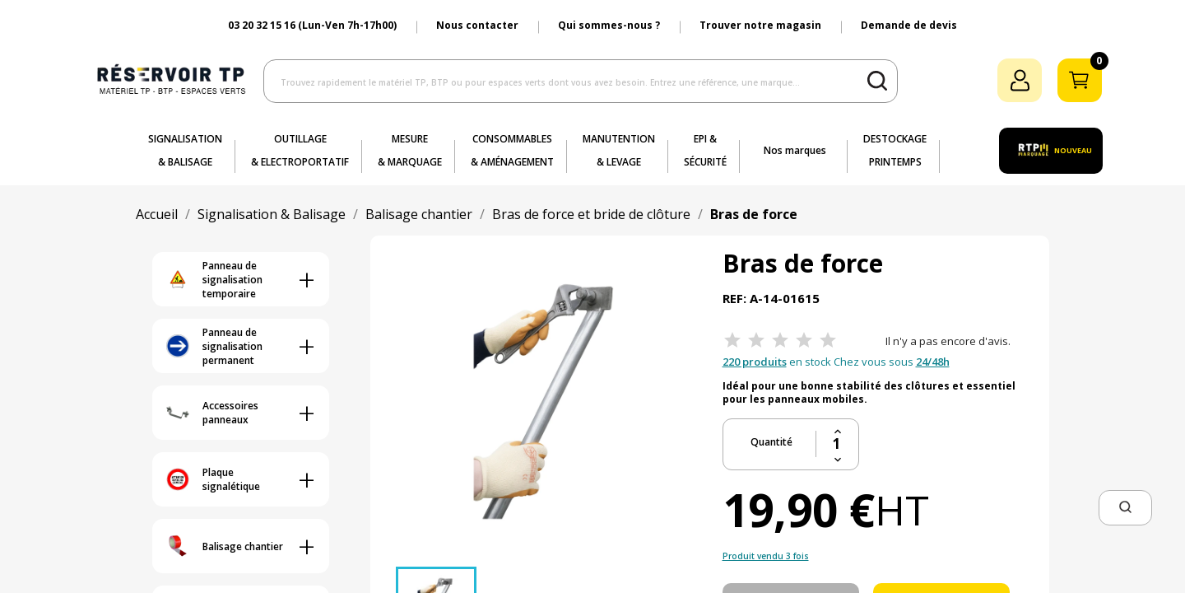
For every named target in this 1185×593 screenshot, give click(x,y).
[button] (1125, 507)
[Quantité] (837, 444)
